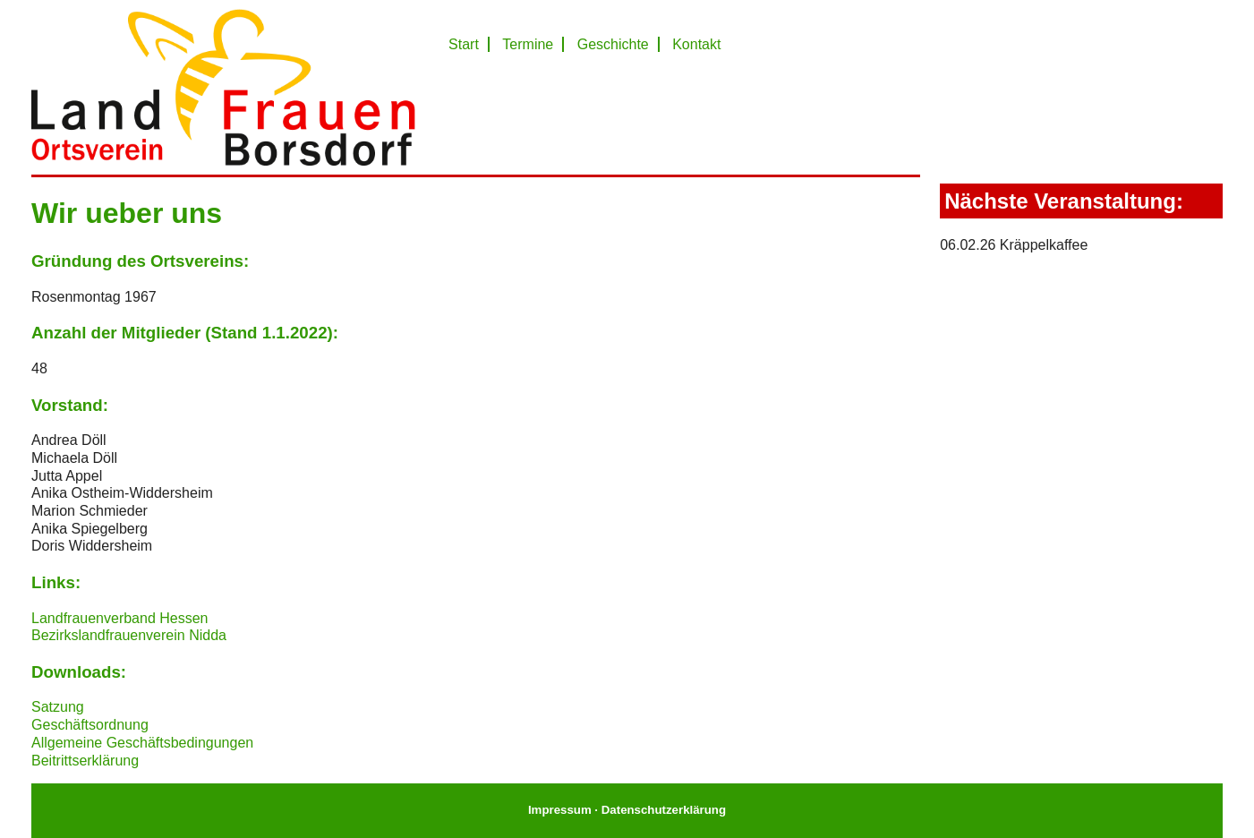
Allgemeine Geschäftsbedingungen (142, 742)
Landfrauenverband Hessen (119, 618)
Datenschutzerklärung (663, 810)
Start (463, 44)
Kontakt (696, 44)
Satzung (57, 706)
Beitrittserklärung (85, 760)
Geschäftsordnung (90, 724)
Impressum (560, 810)
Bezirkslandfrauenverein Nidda (128, 635)
